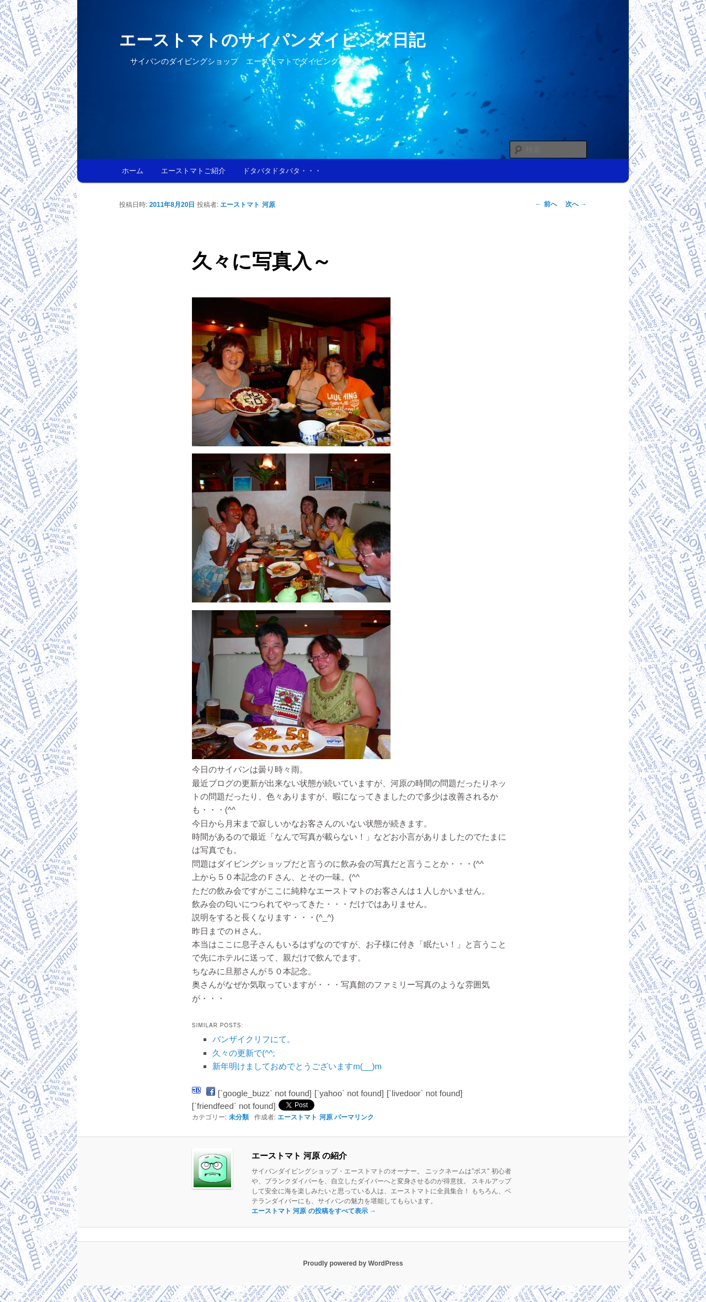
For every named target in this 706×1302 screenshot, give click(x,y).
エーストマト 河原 (247, 205)
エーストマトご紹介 (193, 171)
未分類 (239, 1117)
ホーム (132, 171)
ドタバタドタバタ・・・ (282, 171)
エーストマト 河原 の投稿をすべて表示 (314, 1211)
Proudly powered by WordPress (353, 1263)
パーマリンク (354, 1117)
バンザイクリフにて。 (253, 1039)
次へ (576, 204)
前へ (546, 204)
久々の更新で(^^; (243, 1053)
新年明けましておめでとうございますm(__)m (297, 1066)
